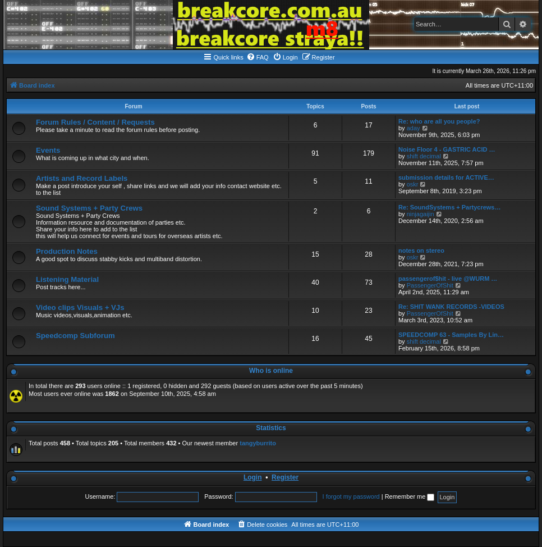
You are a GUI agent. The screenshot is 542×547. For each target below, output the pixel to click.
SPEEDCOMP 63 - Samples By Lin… (451, 334)
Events (48, 150)
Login (253, 477)
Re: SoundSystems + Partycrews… (449, 207)
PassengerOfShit (430, 285)
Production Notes (67, 251)
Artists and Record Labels (81, 178)
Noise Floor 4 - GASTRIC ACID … (446, 149)
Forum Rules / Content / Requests (95, 122)
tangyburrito (258, 443)
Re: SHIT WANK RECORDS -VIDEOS (451, 306)
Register (285, 477)
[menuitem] (257, 57)
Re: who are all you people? (439, 121)
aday (413, 128)
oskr (413, 184)
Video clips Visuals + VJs (80, 307)
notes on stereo (421, 250)
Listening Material (67, 279)
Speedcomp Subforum (75, 335)
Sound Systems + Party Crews (89, 208)
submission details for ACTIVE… (446, 177)
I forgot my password (351, 496)
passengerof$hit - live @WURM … (447, 278)
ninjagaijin (420, 214)
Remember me (410, 496)
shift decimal (424, 156)
